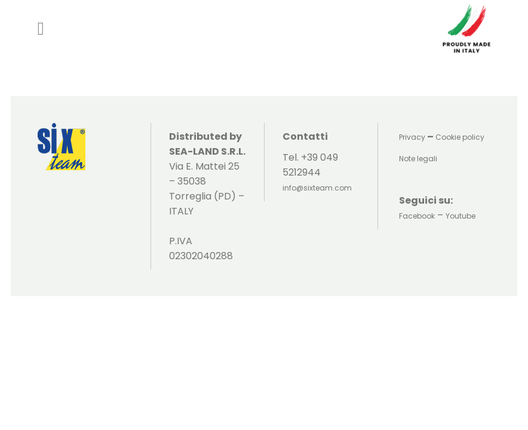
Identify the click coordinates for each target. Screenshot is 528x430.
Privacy (412, 137)
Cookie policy (459, 137)
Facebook (417, 216)
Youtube (460, 216)
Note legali (418, 158)
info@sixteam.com (317, 188)
